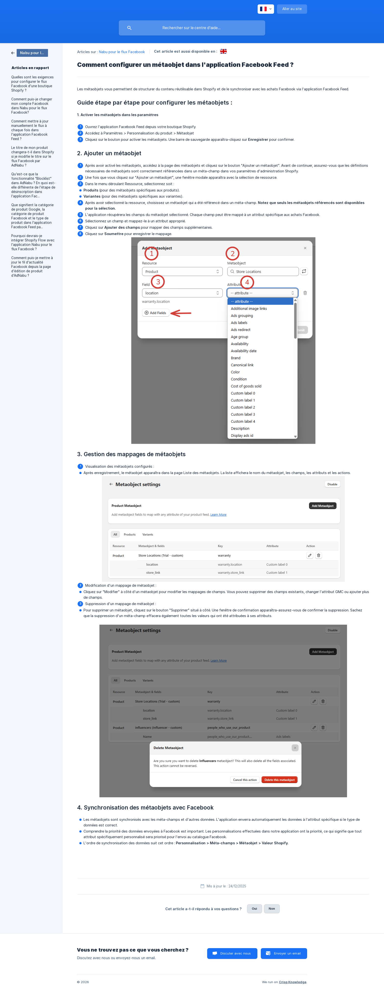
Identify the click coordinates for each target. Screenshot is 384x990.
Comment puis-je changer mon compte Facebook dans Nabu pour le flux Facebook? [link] (31, 105)
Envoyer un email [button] (287, 953)
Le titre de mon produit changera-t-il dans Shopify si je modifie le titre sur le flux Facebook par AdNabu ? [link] (32, 156)
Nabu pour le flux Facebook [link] (122, 52)
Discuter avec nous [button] (235, 953)
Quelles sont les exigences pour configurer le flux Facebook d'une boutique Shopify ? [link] (32, 83)
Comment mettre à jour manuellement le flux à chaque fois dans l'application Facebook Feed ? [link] (29, 130)
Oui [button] (254, 908)
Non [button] (272, 908)
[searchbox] (192, 28)
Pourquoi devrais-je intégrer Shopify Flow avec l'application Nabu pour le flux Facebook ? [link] (33, 242)
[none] (266, 9)
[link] (29, 52)
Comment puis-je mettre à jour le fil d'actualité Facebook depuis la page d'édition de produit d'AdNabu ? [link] (32, 266)
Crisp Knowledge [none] (292, 982)
